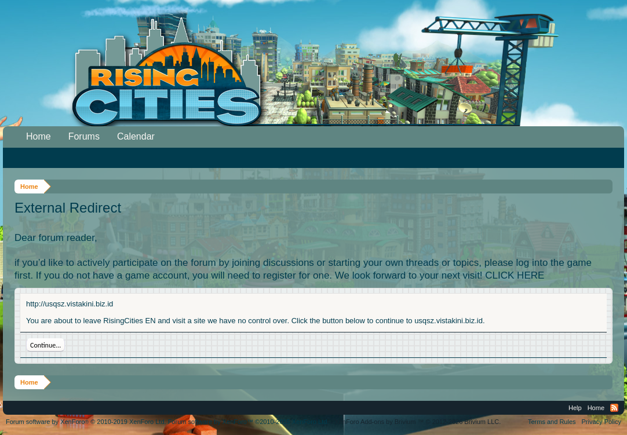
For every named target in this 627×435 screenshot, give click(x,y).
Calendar (136, 136)
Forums (84, 136)
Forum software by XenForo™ (248, 421)
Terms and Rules (552, 421)
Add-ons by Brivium (417, 421)
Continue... (45, 345)
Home (38, 136)
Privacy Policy (601, 421)
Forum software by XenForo (86, 421)
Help (575, 407)
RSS (614, 408)
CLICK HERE (514, 275)
